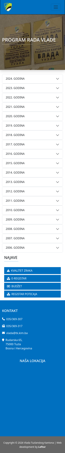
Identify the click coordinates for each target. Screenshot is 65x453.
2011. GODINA (15, 201)
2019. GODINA (15, 125)
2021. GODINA (15, 107)
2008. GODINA (15, 229)
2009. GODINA (15, 219)
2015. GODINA (15, 163)
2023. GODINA (15, 88)
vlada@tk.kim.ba (17, 333)
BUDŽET (14, 286)
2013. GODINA (15, 182)
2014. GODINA (15, 172)
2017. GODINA (15, 144)
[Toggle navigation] (56, 7)
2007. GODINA (15, 238)
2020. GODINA (15, 116)
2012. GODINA (15, 191)
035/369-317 (14, 326)
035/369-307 (14, 319)
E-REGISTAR (17, 278)
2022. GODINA (15, 97)
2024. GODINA (15, 79)
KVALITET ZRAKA (19, 270)
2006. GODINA (15, 248)
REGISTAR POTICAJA (22, 294)
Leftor (42, 446)
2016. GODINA (15, 154)
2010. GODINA (15, 210)
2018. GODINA (15, 135)
